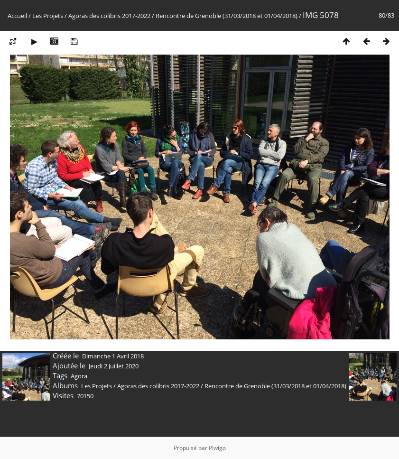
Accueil (17, 15)
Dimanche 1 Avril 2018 (113, 356)
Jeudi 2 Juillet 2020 (114, 366)
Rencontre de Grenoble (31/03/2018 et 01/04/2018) (226, 15)
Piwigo (217, 448)
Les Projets (47, 15)
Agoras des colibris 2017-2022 (109, 15)
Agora (79, 376)
